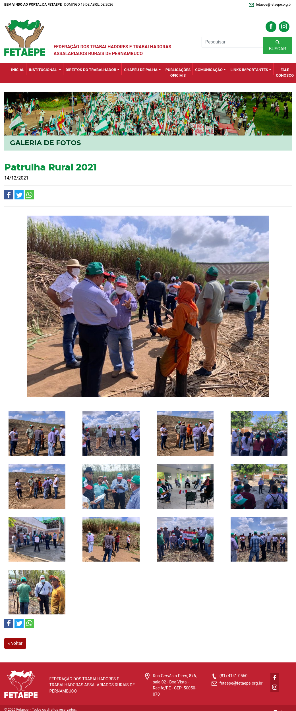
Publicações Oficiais (178, 73)
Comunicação (209, 70)
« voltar (15, 643)
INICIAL (17, 70)
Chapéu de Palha (141, 70)
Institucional (43, 70)
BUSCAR (277, 45)
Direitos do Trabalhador (91, 70)
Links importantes (249, 70)
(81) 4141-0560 (234, 676)
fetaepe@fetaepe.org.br (241, 683)
